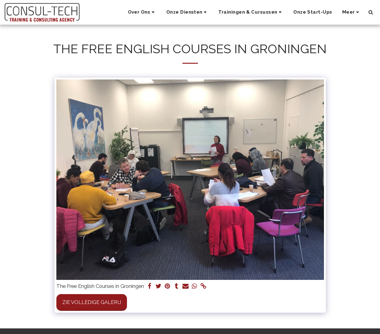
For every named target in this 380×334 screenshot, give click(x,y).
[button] (142, 12)
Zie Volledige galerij (91, 302)
